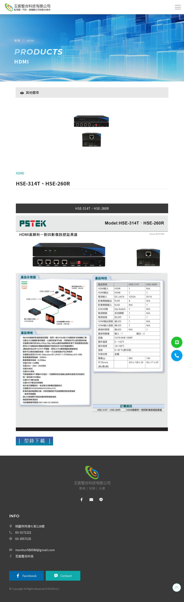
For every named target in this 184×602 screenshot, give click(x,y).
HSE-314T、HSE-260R (92, 208)
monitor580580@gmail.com (35, 550)
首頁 (17, 40)
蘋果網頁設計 (52, 588)
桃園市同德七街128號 (30, 526)
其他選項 (29, 92)
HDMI (30, 40)
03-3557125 (23, 538)
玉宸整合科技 (24, 556)
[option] (92, 132)
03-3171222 (23, 532)
